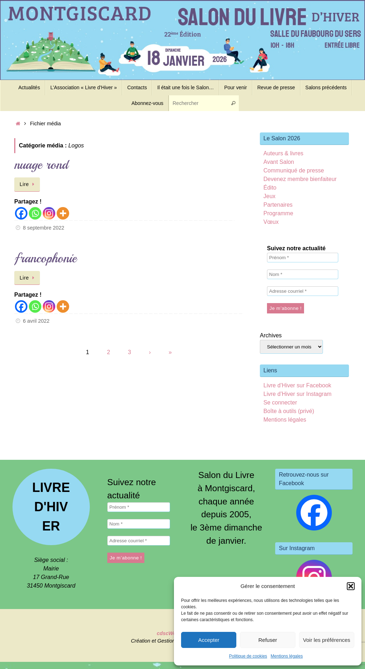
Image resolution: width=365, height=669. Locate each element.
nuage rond (41, 165)
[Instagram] (49, 213)
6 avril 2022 (36, 321)
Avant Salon (278, 162)
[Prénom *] (302, 257)
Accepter (208, 640)
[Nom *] (302, 274)
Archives (271, 335)
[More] (63, 213)
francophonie (45, 258)
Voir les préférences (326, 640)
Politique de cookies (248, 656)
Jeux (269, 196)
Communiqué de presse (293, 170)
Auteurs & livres (283, 153)
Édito (269, 188)
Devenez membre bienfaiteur (299, 179)
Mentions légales (287, 656)
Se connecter (280, 402)
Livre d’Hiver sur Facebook (297, 385)
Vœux (271, 222)
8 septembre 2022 (43, 228)
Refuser (267, 640)
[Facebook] (21, 213)
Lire (28, 184)
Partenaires (278, 205)
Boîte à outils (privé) (288, 411)
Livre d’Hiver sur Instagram (297, 394)
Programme (278, 213)
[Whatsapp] (35, 213)
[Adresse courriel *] (302, 291)
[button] (350, 586)
